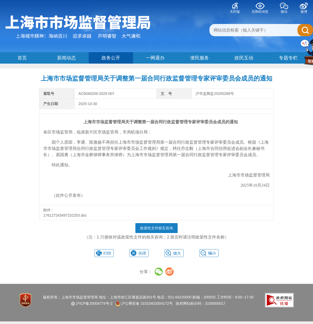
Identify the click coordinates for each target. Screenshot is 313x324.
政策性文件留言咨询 (156, 228)
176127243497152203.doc (65, 215)
